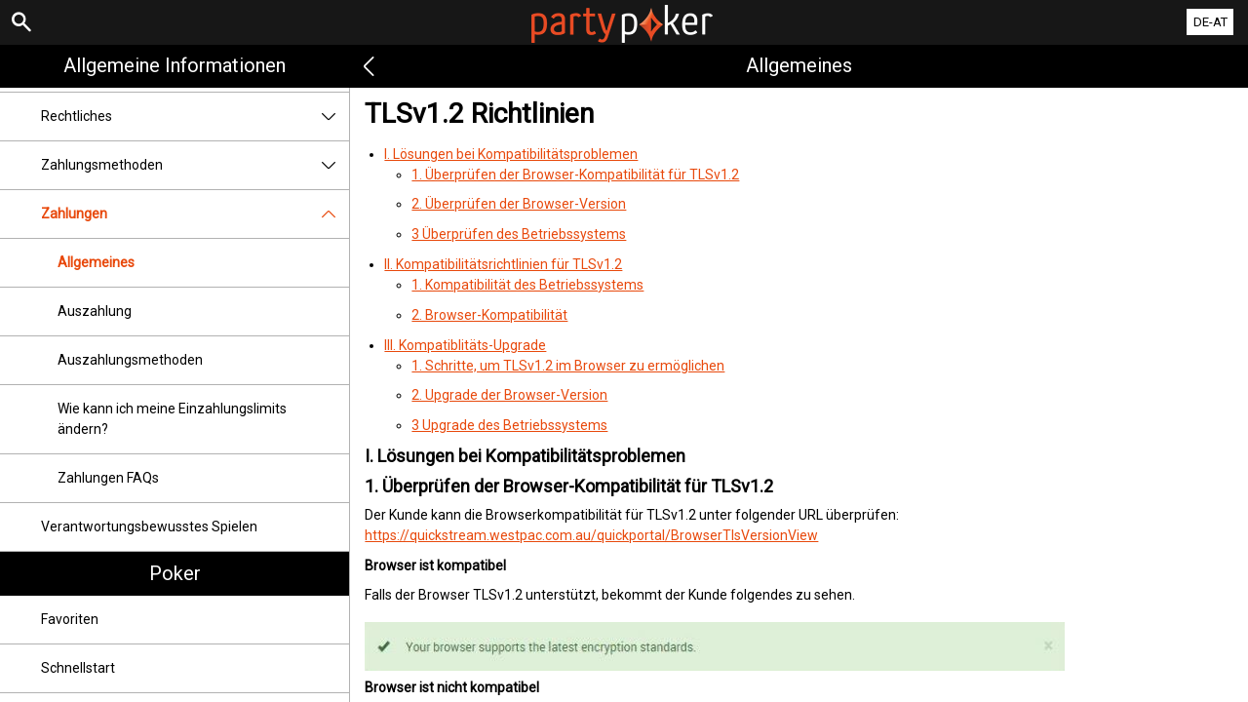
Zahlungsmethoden (195, 165)
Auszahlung (95, 311)
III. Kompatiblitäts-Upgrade (465, 345)
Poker (175, 573)
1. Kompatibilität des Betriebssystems (527, 284)
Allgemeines (96, 262)
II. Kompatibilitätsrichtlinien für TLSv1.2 (503, 264)
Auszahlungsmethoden (130, 360)
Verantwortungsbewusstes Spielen (149, 526)
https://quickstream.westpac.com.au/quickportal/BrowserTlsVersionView (591, 535)
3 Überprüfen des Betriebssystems (518, 234)
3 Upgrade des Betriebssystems (509, 425)
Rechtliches (195, 116)
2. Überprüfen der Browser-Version (518, 204)
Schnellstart (78, 668)
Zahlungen (195, 214)
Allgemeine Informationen (174, 65)
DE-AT (1210, 22)
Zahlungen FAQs (108, 478)
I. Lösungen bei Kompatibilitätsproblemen (511, 154)
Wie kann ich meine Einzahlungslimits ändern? (172, 419)
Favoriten (69, 619)
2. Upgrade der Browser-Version (509, 395)
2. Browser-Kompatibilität (489, 315)
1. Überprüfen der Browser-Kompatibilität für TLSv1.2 (575, 174)
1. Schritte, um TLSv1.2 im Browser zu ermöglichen (567, 365)
